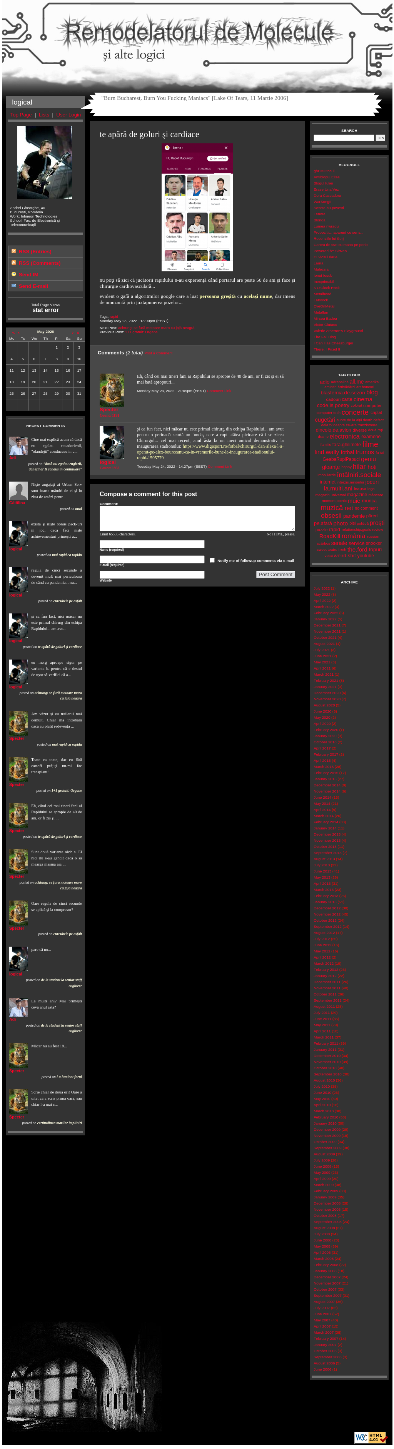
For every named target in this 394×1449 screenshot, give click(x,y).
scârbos (323, 543)
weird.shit (345, 555)
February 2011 (326, 1043)
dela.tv (326, 425)
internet (328, 482)
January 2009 (325, 1197)
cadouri (333, 399)
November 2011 (327, 988)
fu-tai (380, 452)
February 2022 (326, 613)
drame (323, 436)
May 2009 (322, 1172)
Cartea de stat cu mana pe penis (341, 245)
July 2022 (322, 588)
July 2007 (322, 1308)
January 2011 (325, 1049)
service (356, 543)
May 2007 (322, 1320)
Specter (16, 738)
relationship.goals (356, 529)
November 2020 (327, 699)
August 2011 (324, 1006)
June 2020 (322, 711)
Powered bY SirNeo (330, 251)
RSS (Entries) (35, 251)
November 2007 (327, 1283)
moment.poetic (334, 501)
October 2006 (325, 1351)
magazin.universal (331, 495)
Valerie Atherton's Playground (338, 331)
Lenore (320, 214)
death (367, 420)
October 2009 (325, 1142)
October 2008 (325, 1215)
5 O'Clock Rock (326, 288)
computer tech (329, 412)
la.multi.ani (338, 488)
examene (371, 436)
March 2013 (324, 889)
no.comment (366, 508)
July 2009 (322, 1160)
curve (341, 420)
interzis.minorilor (350, 482)
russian (373, 536)
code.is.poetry (333, 405)
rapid (114, 316)
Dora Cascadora (327, 195)
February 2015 (326, 773)
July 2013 (322, 865)
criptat (376, 412)
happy (346, 467)
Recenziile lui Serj (329, 238)
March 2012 (324, 963)
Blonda (320, 220)
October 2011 (325, 994)
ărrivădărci (346, 387)
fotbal (347, 452)
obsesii (331, 515)
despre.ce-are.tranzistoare (355, 425)
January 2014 (325, 828)
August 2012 (324, 933)
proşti (377, 523)
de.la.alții (354, 420)
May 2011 (322, 1025)
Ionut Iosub (323, 275)
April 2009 (322, 1178)
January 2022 (325, 619)
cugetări (325, 420)
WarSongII (322, 201)
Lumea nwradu (326, 226)
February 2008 (326, 1265)
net (349, 508)
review (377, 529)
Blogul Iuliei (323, 183)
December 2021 (327, 625)
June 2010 (322, 1092)
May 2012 (322, 951)
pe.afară (323, 523)
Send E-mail (33, 286)
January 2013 (325, 902)
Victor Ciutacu (325, 324)
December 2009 (327, 1129)
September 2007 (328, 1295)
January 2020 (325, 736)
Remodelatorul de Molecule (197, 35)
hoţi (372, 467)
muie (354, 500)
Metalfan (321, 312)
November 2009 (327, 1135)
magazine (357, 494)
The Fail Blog (325, 337)
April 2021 (322, 668)
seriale (339, 543)
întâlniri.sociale (359, 475)
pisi (352, 523)
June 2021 (322, 656)
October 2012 (325, 920)
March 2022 (324, 607)
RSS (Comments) (39, 263)
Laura (318, 263)
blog (372, 392)
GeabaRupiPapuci (341, 459)
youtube (365, 555)
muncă (369, 500)
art (358, 387)
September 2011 (328, 1000)
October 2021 (325, 637)
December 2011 (327, 982)
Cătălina (17, 502)
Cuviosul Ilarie (325, 257)
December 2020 (327, 693)
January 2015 (325, 779)
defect (378, 420)
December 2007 (327, 1277)
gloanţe (331, 467)
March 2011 (324, 1037)
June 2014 (322, 797)
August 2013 (324, 859)
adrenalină (340, 382)
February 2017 (326, 754)
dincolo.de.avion (333, 430)
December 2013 (327, 834)
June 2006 (322, 1369)
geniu (368, 459)
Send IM (28, 275)
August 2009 (324, 1154)
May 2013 (322, 877)
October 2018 (325, 742)
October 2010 (325, 1068)
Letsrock (321, 300)
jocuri (372, 482)
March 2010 (324, 1111)
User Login (68, 115)
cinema (363, 399)
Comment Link (219, 391)
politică (363, 523)
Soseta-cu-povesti (329, 208)
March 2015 (324, 766)
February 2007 (326, 1338)
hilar (359, 466)
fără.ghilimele (346, 444)
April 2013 (322, 883)
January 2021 (325, 687)
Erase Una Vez (326, 189)
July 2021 (322, 650)
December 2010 (327, 1056)
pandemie (354, 516)
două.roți (375, 430)
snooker (374, 543)
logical (15, 549)
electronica (345, 436)
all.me (357, 382)
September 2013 (328, 853)
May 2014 (322, 803)
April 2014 (322, 810)
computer (372, 405)
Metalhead (322, 294)
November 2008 (327, 1209)
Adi (12, 457)
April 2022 (322, 600)
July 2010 (322, 1086)
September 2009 (328, 1148)
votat (329, 555)
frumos (365, 452)
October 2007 (325, 1289)
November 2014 (327, 791)
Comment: (109, 504)
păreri (371, 515)
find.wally (326, 452)
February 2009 (326, 1191)
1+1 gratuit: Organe (141, 332)
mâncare (376, 495)
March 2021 (324, 674)
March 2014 (324, 816)
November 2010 (327, 1062)
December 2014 (327, 785)
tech (342, 549)
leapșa (360, 488)
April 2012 (322, 957)
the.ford (357, 549)
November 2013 (327, 840)
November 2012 (327, 914)
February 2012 (326, 969)
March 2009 (324, 1185)
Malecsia (321, 269)
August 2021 (324, 643)
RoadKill (329, 536)
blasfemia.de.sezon (343, 392)
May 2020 (322, 717)
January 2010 (325, 1123)
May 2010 (322, 1099)
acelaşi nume (258, 296)
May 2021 (322, 662)
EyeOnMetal (324, 306)
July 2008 (322, 1234)
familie (326, 444)
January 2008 (325, 1271)
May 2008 (322, 1246)
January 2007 (325, 1345)
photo (340, 523)
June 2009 (322, 1166)
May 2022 (322, 594)
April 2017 (322, 748)
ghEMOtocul (324, 171)
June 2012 (322, 945)
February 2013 (326, 896)
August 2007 (324, 1301)
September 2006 (328, 1357)
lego (371, 489)
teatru (332, 549)
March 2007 (324, 1332)
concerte (355, 412)
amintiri (330, 387)
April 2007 (322, 1326)
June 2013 (322, 871)
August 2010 (324, 1080)
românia (353, 536)
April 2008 (322, 1252)
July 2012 (322, 939)
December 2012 (327, 908)
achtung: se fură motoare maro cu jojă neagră (156, 328)
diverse (359, 430)
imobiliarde (326, 475)
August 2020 (324, 705)
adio (324, 382)
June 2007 (322, 1314)
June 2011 (322, 1019)
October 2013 (325, 846)
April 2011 (322, 1031)
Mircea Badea (325, 318)
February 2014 (326, 822)
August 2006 (324, 1363)
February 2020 (326, 730)
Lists (44, 115)
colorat (356, 405)
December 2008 (327, 1203)
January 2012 (325, 976)
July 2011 (322, 1012)
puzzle (321, 529)
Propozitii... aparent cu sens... (338, 232)
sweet (322, 549)
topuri (375, 549)
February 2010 (326, 1117)
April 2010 (322, 1105)
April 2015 (322, 760)
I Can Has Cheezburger (333, 343)
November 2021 (327, 631)
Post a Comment (158, 353)
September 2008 (328, 1222)
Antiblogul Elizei (327, 177)
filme (370, 444)
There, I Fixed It (327, 349)
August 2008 (324, 1228)
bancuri (368, 387)
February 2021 (326, 680)
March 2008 (324, 1258)
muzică (332, 508)
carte (347, 399)
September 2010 (328, 1074)
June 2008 (322, 1240)
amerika (372, 382)
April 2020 (322, 723)
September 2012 (328, 926)
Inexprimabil (324, 281)
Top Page (21, 115)
